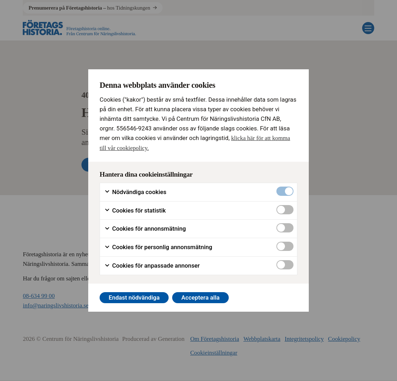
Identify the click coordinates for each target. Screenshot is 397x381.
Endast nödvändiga (134, 297)
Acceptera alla (200, 297)
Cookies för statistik (135, 210)
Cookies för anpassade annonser (152, 265)
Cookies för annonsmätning (145, 228)
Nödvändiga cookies (135, 192)
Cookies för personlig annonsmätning (158, 247)
